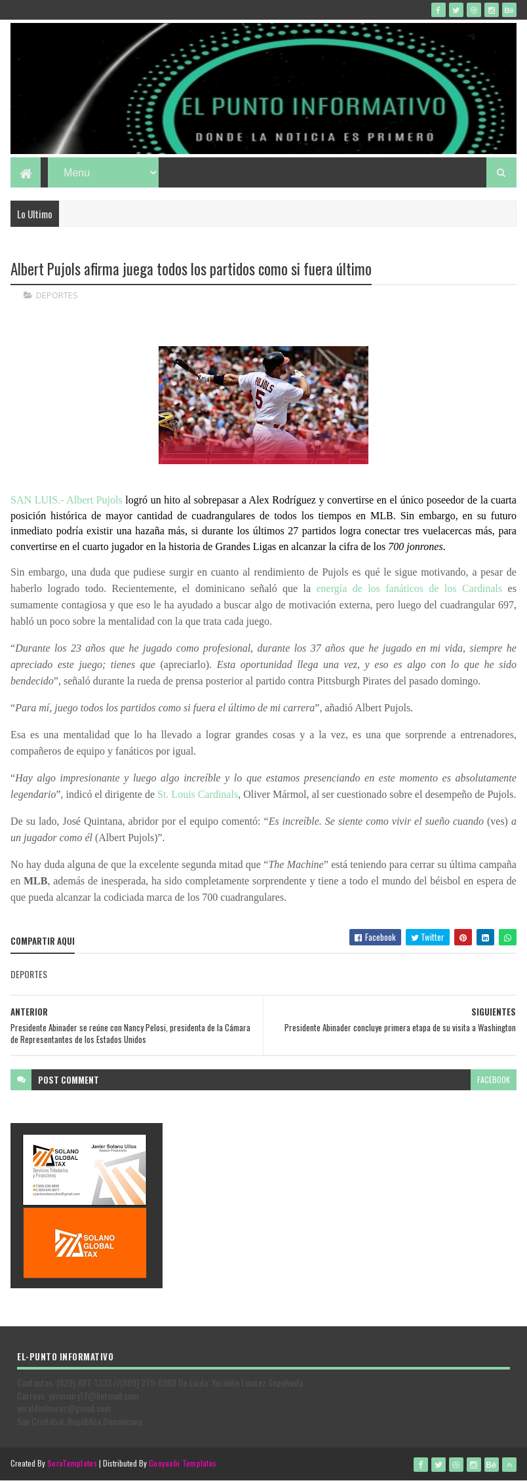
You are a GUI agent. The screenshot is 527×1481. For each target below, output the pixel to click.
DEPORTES (57, 295)
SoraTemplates (72, 1463)
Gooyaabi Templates (182, 1463)
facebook (493, 1079)
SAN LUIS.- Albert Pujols (66, 499)
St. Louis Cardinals (197, 794)
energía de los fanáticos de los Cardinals (410, 588)
